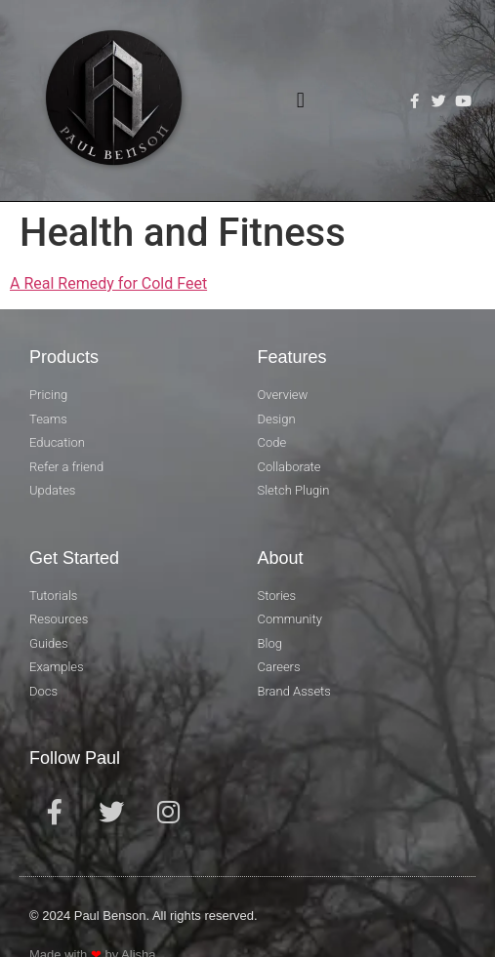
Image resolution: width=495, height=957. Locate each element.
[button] (300, 101)
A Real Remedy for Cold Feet (108, 283)
